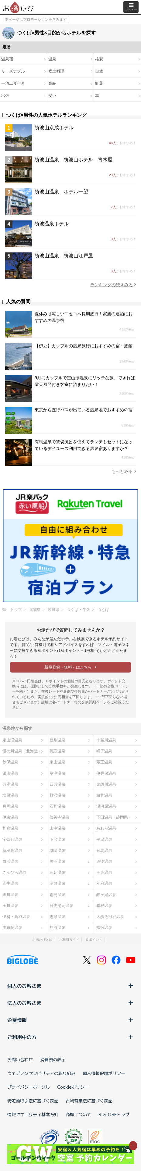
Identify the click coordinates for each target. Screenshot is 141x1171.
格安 (99, 59)
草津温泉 (57, 773)
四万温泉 (57, 784)
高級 (52, 83)
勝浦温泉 (57, 861)
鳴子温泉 (104, 751)
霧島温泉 (57, 894)
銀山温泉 (10, 773)
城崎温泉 (57, 850)
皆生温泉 (10, 883)
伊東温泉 (10, 817)
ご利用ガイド (69, 939)
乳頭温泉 (57, 751)
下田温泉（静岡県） (114, 817)
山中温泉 (57, 828)
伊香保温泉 (106, 773)
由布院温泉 (12, 927)
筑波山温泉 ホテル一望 (61, 191)
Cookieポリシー (73, 1087)
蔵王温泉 (104, 762)
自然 (99, 71)
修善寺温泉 (59, 817)
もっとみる (124, 471)
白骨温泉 (104, 795)
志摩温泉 (57, 916)
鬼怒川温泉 (106, 784)
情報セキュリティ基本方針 (32, 1114)
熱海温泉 (57, 927)
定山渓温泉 (12, 740)
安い (52, 95)
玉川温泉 (10, 905)
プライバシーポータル (28, 1087)
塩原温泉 (10, 795)
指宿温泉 (104, 927)
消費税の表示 (53, 1059)
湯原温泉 (57, 883)
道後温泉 (104, 861)
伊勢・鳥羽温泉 (16, 916)
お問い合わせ (20, 1059)
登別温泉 (57, 740)
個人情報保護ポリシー (104, 1073)
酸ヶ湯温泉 (106, 894)
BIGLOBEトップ (113, 1114)
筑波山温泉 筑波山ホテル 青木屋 (73, 159)
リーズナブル (13, 71)
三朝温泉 (57, 872)
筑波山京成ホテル (54, 127)
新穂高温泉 (12, 850)
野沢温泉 (57, 795)
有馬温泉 (104, 850)
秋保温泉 (10, 762)
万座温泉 (10, 784)
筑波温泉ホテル (52, 223)
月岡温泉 (10, 806)
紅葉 (99, 83)
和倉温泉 (10, 828)
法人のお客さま (70, 1002)
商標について (78, 1114)
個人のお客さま (70, 985)
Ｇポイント (93, 939)
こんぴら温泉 (14, 872)
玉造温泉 (104, 872)
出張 (5, 95)
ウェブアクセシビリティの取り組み (41, 1073)
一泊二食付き (13, 83)
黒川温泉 (10, 894)
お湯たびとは (42, 939)
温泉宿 (7, 59)
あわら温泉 (106, 828)
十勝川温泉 (106, 740)
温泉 (52, 59)
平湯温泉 (104, 839)
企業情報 (70, 1019)
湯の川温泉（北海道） (22, 751)
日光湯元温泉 (61, 905)
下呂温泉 (57, 839)
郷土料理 (56, 71)
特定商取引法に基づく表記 (32, 1101)
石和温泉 (57, 806)
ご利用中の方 (70, 1037)
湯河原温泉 (106, 806)
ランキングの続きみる (113, 284)
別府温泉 (104, 883)
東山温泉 (57, 762)
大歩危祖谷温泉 (110, 916)
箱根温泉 (104, 905)
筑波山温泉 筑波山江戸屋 (64, 255)
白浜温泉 (10, 861)
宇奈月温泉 (12, 839)
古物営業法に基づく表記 (89, 1101)
